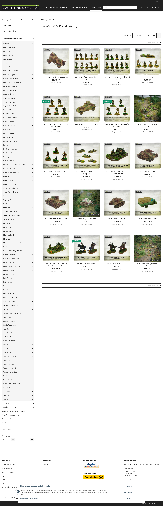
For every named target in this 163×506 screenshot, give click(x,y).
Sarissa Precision (9, 301)
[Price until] (25, 439)
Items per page (141, 35)
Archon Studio (8, 55)
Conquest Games (9, 98)
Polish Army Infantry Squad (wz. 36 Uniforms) (86, 78)
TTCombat (7, 337)
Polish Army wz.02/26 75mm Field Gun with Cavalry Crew (56, 265)
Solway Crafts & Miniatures (12, 313)
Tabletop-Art (7, 329)
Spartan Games (8, 317)
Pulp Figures (7, 278)
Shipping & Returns (8, 464)
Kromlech (6, 208)
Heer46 (5, 204)
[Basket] (155, 7)
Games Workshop (9, 184)
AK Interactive (8, 51)
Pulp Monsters (8, 282)
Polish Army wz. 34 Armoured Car (56, 77)
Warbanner (7, 352)
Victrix (5, 348)
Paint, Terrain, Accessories (11, 415)
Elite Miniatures (8, 137)
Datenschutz (35, 499)
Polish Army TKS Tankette (86, 219)
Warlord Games (8, 376)
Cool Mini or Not (9, 102)
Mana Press (7, 227)
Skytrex (6, 309)
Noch (5, 247)
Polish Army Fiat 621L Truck (147, 219)
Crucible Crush (8, 114)
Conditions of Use (8, 472)
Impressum (25, 499)
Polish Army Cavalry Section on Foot (147, 265)
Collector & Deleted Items (11, 419)
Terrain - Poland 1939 (11, 211)
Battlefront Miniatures (10, 78)
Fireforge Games (9, 157)
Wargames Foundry (10, 368)
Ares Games (7, 59)
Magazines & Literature (10, 407)
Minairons (6, 239)
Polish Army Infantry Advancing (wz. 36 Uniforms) (56, 125)
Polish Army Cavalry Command (86, 264)
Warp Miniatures (9, 380)
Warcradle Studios (9, 356)
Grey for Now (8, 196)
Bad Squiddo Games (10, 71)
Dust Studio (7, 129)
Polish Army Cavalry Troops (117, 264)
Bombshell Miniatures (10, 90)
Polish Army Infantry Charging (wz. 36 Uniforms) (117, 125)
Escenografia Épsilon (10, 141)
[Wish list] (146, 7)
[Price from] (6, 439)
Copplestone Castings (11, 106)
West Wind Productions (11, 384)
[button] (141, 7)
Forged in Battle (9, 168)
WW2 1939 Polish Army (12, 215)
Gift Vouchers (6, 423)
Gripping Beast (8, 200)
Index (3, 480)
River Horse (7, 290)
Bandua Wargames (10, 75)
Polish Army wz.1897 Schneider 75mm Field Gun (117, 172)
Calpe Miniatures (9, 94)
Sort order (125, 35)
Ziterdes (6, 395)
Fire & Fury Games (9, 153)
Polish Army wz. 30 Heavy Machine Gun (147, 125)
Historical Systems (8, 35)
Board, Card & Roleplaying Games (13, 411)
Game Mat (7, 176)
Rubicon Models (9, 294)
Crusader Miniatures (10, 118)
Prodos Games (8, 274)
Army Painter (7, 63)
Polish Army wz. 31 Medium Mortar (56, 171)
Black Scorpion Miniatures (12, 82)
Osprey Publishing (9, 254)
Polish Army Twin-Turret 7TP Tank (56, 219)
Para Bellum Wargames (11, 258)
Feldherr (6, 145)
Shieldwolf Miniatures (10, 305)
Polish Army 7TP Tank (147, 171)
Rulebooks (5, 403)
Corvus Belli (7, 110)
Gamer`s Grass (8, 180)
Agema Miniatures (9, 47)
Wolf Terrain (7, 391)
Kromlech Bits (9, 219)
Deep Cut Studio (9, 121)
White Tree (7, 388)
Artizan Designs (8, 67)
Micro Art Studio (9, 235)
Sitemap (45, 464)
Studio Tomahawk (9, 325)
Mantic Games (8, 231)
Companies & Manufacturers (12, 39)
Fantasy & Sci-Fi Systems (10, 31)
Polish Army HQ (147, 77)
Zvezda (5, 399)
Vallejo (5, 344)
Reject (128, 498)
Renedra (6, 286)
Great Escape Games (10, 188)
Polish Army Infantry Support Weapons (86, 172)
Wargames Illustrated (10, 372)
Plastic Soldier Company (12, 266)
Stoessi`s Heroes (9, 321)
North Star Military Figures (12, 251)
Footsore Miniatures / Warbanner (14, 164)
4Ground (6, 43)
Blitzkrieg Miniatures (10, 86)
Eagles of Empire (9, 133)
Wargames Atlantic (10, 364)
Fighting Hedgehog (10, 149)
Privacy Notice (7, 468)
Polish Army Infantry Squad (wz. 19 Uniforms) (117, 78)
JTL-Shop (152, 503)
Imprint (4, 476)
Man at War (7, 223)
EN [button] (157, 2)
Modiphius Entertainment (12, 243)
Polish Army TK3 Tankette (117, 219)
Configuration (127, 493)
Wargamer (7, 360)
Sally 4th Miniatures (10, 298)
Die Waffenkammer (10, 125)
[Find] (118, 7)
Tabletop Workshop (10, 333)
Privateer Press (8, 270)
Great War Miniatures (10, 192)
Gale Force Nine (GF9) (11, 172)
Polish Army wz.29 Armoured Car (86, 124)
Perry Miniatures (9, 262)
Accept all (127, 487)
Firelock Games (8, 161)
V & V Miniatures (9, 341)
